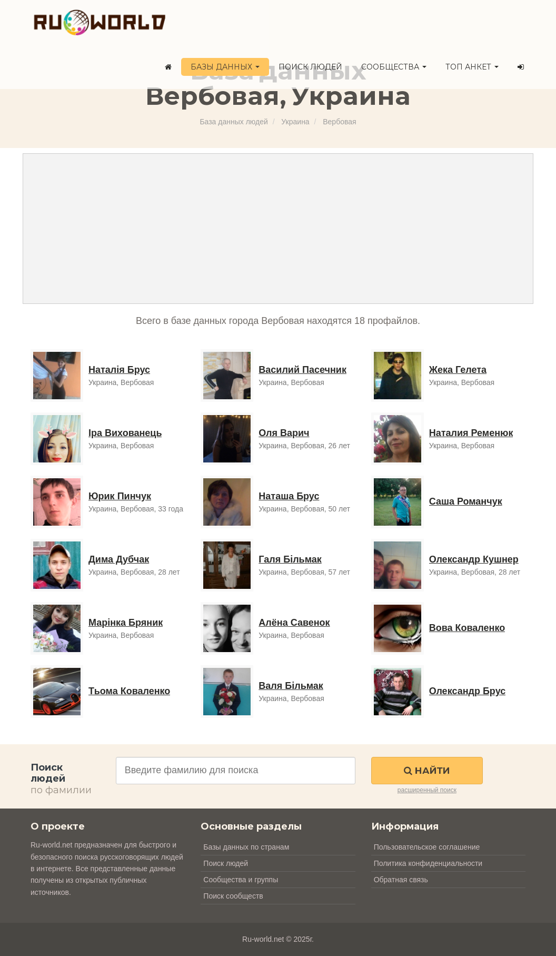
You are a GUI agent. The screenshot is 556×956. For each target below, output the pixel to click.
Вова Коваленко (467, 628)
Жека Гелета (457, 369)
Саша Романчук (465, 501)
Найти (427, 770)
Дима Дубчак (118, 559)
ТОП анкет (472, 67)
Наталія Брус (119, 369)
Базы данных (225, 67)
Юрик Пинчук (119, 496)
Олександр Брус (467, 691)
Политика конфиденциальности (428, 863)
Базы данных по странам (246, 847)
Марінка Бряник (125, 622)
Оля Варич (284, 433)
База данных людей (233, 121)
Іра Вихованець (125, 433)
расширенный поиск (427, 790)
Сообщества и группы (240, 879)
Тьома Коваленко (129, 691)
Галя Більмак (290, 559)
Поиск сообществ (233, 896)
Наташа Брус (289, 496)
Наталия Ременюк (471, 433)
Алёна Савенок (294, 622)
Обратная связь (401, 879)
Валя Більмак (291, 686)
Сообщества (393, 67)
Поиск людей (310, 67)
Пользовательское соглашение (427, 847)
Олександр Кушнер (474, 559)
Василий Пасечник (302, 369)
